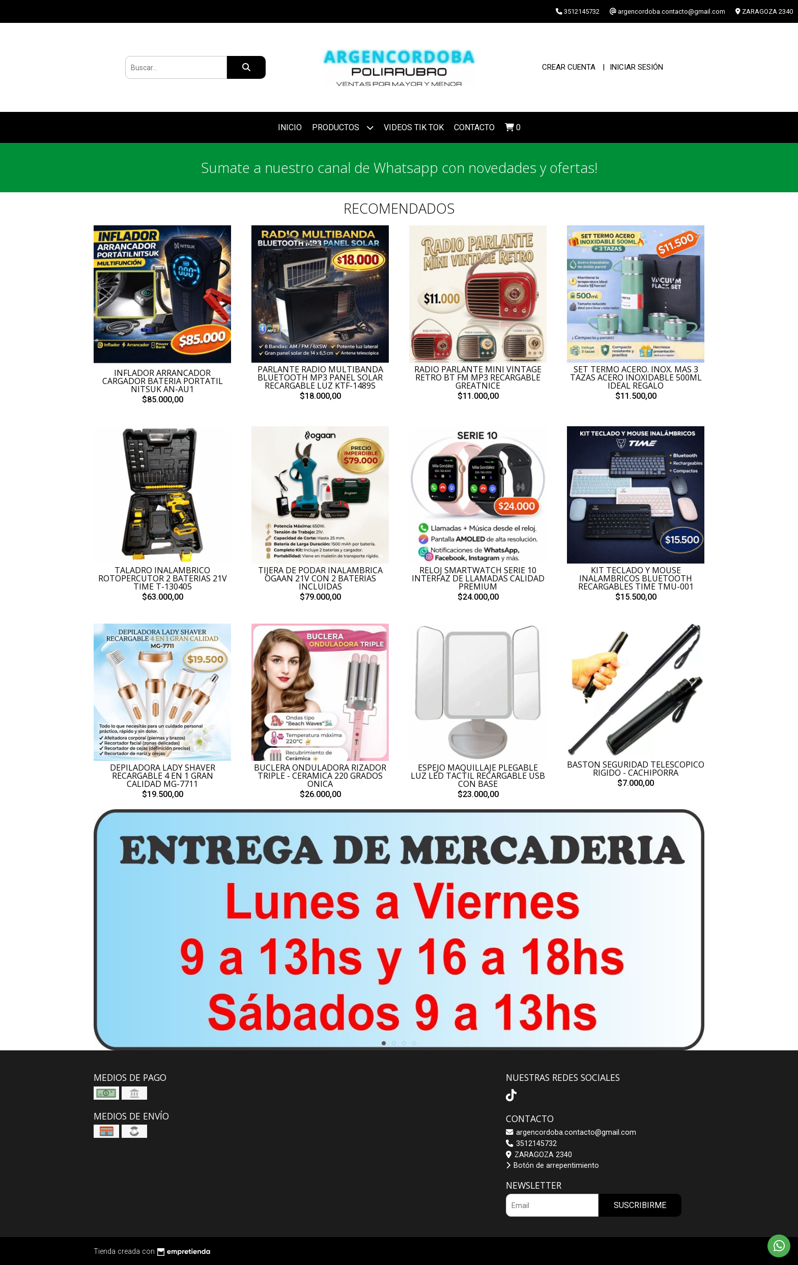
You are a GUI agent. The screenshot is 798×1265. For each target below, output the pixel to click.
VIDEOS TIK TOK (414, 127)
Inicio (290, 127)
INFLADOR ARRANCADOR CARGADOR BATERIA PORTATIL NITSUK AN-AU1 (162, 381)
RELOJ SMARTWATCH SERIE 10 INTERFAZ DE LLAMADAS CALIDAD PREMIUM (478, 578)
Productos (343, 127)
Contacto (474, 127)
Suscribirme (640, 1205)
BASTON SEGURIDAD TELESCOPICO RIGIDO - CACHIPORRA (635, 768)
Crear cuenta (568, 67)
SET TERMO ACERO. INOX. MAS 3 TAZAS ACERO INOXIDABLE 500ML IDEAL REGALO (636, 377)
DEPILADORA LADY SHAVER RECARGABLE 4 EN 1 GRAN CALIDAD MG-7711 (162, 775)
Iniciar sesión (636, 67)
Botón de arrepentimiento (552, 1165)
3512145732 (531, 1143)
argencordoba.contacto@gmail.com (571, 1132)
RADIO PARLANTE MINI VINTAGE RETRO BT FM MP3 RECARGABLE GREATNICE (478, 377)
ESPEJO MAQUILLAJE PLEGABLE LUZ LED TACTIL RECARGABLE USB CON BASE (478, 775)
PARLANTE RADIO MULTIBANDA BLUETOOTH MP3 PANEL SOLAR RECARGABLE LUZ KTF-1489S (320, 377)
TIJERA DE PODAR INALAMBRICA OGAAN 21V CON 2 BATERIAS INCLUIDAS (320, 578)
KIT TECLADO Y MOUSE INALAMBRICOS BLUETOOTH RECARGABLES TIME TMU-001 (636, 578)
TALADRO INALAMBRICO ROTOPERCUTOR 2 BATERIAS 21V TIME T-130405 (162, 578)
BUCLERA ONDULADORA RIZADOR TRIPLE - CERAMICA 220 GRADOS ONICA (320, 775)
